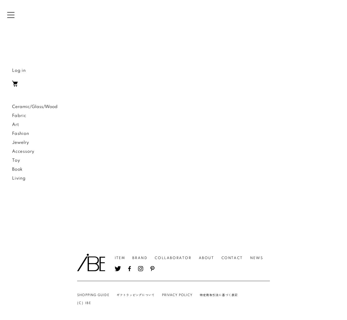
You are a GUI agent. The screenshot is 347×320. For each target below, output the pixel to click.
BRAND (139, 258)
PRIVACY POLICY (177, 295)
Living (19, 178)
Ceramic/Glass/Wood (35, 107)
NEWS (256, 258)
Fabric (19, 116)
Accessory (23, 151)
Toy (16, 160)
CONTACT (232, 258)
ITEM (120, 258)
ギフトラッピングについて (136, 295)
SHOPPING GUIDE (93, 295)
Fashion (20, 133)
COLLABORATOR (173, 258)
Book (17, 169)
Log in (19, 70)
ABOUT (206, 258)
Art (15, 125)
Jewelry (20, 142)
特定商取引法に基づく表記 (219, 295)
